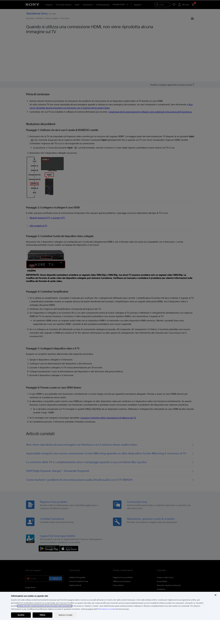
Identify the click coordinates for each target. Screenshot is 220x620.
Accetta (21, 615)
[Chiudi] (215, 595)
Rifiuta (42, 615)
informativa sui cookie (106, 609)
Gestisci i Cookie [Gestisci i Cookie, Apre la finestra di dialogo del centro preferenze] (65, 615)
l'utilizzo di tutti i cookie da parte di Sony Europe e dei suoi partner (44, 606)
